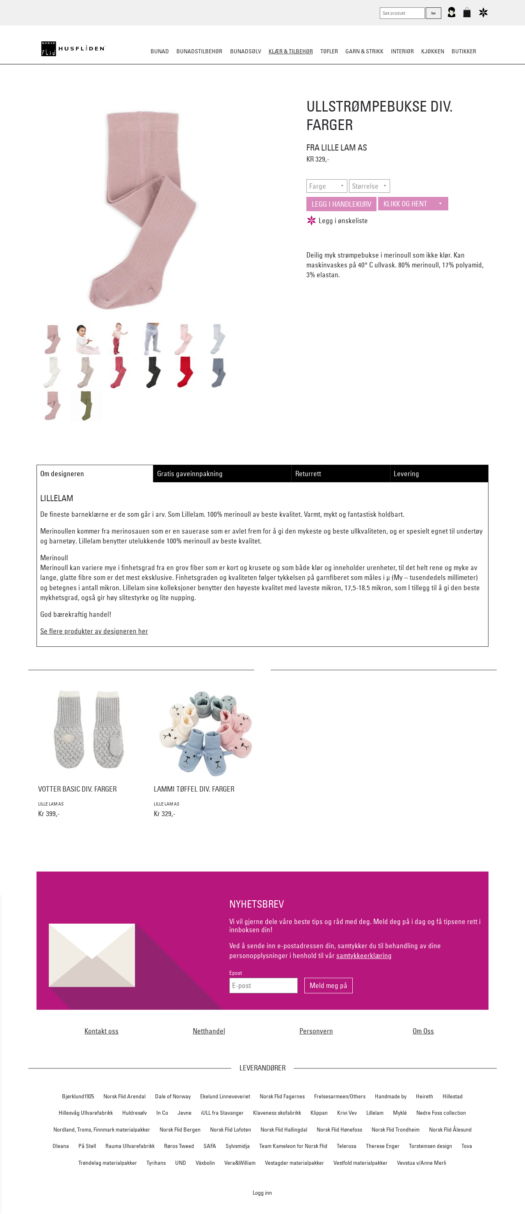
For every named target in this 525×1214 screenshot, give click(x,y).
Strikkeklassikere (123, 92)
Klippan (319, 1112)
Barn (379, 92)
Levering (406, 473)
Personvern (316, 1031)
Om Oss (423, 1031)
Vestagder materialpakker (294, 1162)
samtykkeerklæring (364, 955)
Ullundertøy (347, 92)
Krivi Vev (347, 1112)
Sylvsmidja (238, 1146)
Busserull (169, 92)
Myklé (400, 1112)
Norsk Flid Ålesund (450, 1129)
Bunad (160, 51)
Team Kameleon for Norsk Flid (293, 1146)
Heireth (424, 1096)
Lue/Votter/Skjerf (241, 92)
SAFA (209, 1146)
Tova (466, 1146)
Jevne (185, 1112)
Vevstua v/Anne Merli (421, 1162)
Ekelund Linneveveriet (225, 1096)
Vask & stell (410, 92)
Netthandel (209, 1031)
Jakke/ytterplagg (297, 92)
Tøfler (200, 92)
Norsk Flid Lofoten (230, 1129)
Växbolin (205, 1162)
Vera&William (240, 1162)
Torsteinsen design (430, 1146)
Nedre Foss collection (441, 1112)
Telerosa (346, 1146)
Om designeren (62, 473)
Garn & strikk (364, 51)
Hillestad (453, 1096)
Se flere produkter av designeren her (94, 631)
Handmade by (390, 1096)
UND (180, 1162)
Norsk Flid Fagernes (282, 1096)
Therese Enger (382, 1146)
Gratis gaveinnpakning (190, 473)
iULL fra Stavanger (222, 1112)
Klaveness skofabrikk (277, 1112)
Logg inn (262, 1192)
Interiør (402, 51)
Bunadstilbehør (199, 51)
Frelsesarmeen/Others (339, 1096)
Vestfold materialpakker (360, 1162)
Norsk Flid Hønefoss (339, 1129)
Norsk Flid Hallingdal (283, 1129)
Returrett (308, 473)
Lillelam (374, 1112)
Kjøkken (432, 51)
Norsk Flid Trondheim (396, 1129)
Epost (235, 973)
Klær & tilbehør (291, 51)
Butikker (464, 51)
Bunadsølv (245, 51)
